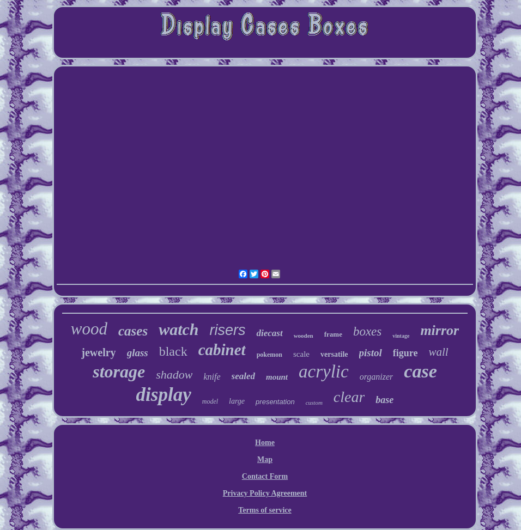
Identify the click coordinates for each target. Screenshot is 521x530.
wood (89, 328)
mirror (439, 330)
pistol (370, 352)
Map (264, 459)
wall (438, 351)
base (384, 399)
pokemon (269, 354)
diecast (269, 333)
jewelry (98, 352)
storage (119, 371)
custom (314, 402)
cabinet (222, 349)
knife (211, 376)
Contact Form (265, 476)
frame (333, 334)
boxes (367, 331)
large (237, 401)
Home (265, 442)
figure (405, 353)
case (420, 371)
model (210, 401)
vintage (400, 336)
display (163, 394)
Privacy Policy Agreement (265, 493)
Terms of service (264, 510)
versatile (334, 354)
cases (133, 331)
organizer (376, 376)
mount (277, 377)
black (173, 351)
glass (137, 352)
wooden (303, 335)
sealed (243, 376)
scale (301, 354)
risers (227, 330)
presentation (275, 402)
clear (349, 396)
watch (178, 329)
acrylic (324, 371)
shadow (174, 374)
